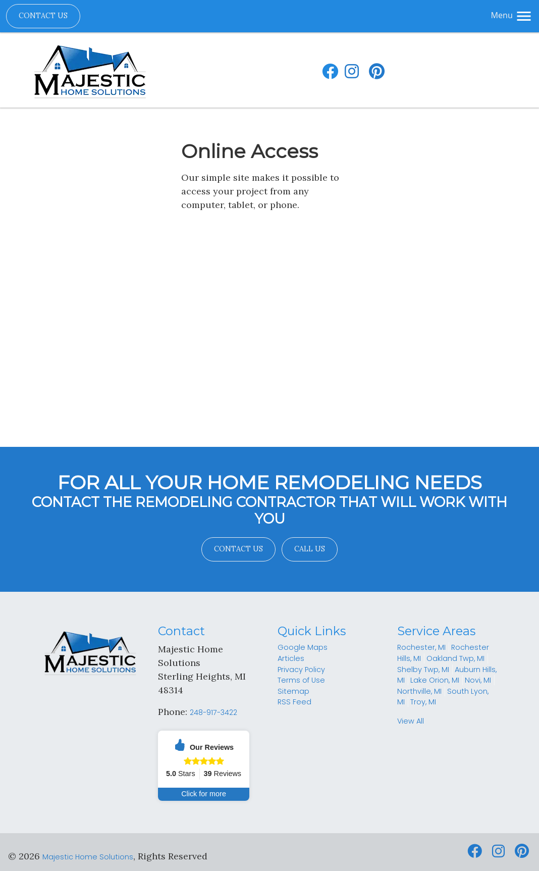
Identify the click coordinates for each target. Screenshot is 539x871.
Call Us (309, 548)
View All (410, 721)
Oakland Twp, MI (455, 658)
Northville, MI (419, 691)
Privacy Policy (301, 669)
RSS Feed (294, 702)
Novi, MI (478, 680)
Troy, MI (423, 702)
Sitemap (293, 691)
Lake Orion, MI (434, 680)
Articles (291, 658)
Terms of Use (301, 680)
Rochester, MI (421, 647)
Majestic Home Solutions (87, 857)
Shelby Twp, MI (423, 669)
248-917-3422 (213, 712)
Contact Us (43, 15)
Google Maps (303, 647)
